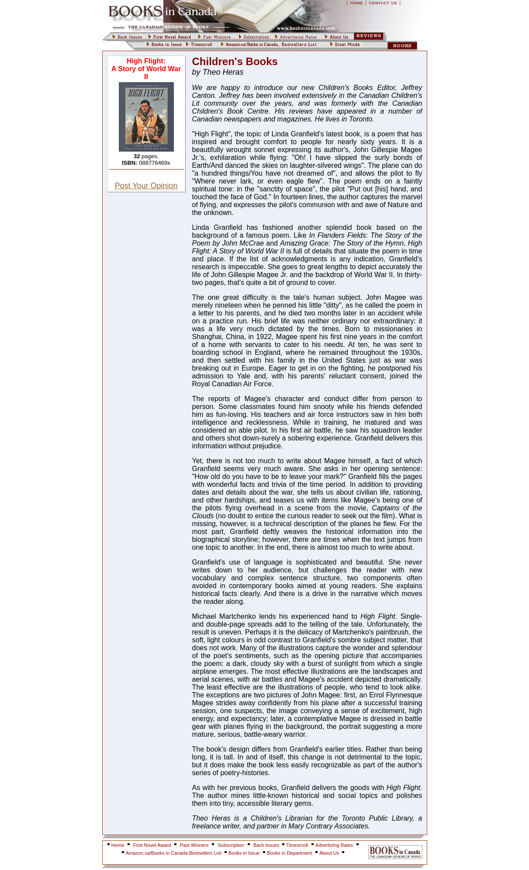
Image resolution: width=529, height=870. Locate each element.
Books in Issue (244, 853)
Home (117, 845)
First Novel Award (152, 845)
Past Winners (194, 845)
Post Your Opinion (145, 185)
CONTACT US (383, 3)
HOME (356, 3)
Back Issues (266, 845)
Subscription (231, 845)
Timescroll (297, 845)
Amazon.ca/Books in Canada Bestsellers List (174, 853)
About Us (329, 853)
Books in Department (289, 853)
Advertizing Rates (334, 845)
